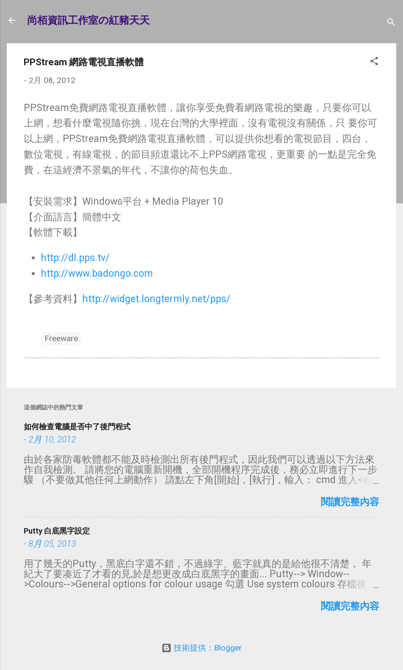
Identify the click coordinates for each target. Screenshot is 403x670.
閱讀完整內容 (350, 502)
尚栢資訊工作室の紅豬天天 (88, 20)
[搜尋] (391, 23)
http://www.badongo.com (97, 273)
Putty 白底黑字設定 (57, 530)
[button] (374, 62)
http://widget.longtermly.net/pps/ (156, 299)
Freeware (61, 338)
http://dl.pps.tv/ (75, 258)
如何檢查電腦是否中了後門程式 (77, 426)
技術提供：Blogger (201, 648)
